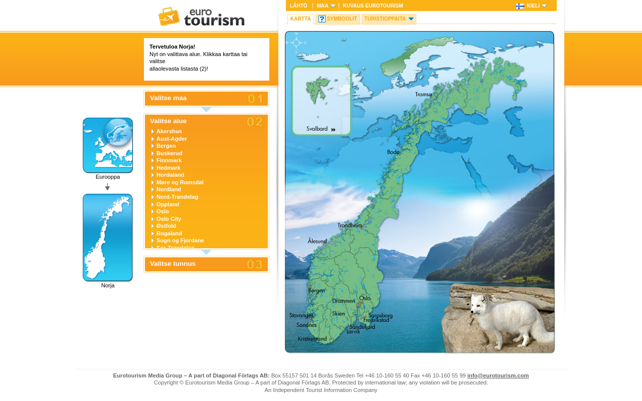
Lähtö (298, 6)
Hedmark (168, 168)
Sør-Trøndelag (175, 248)
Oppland (167, 204)
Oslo (162, 211)
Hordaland (170, 175)
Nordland (168, 189)
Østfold (166, 226)
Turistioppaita (385, 19)
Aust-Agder (171, 139)
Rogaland (169, 233)
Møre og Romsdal (180, 182)
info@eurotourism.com (498, 375)
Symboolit (342, 19)
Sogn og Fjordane (180, 240)
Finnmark (169, 160)
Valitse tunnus (173, 263)
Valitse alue (168, 121)
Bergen (166, 146)
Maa (323, 6)
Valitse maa (168, 98)
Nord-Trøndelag (177, 197)
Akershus (169, 131)
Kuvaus (373, 6)
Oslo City (168, 219)
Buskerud (169, 153)
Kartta (300, 19)
